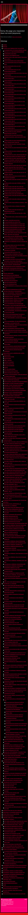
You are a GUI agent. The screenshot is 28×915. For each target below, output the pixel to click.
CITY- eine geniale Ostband (9, 369)
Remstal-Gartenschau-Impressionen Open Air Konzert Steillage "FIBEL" (16, 712)
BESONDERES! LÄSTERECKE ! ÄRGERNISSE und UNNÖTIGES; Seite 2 (13, 878)
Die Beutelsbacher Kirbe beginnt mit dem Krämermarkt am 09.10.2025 (15, 609)
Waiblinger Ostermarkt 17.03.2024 (11, 534)
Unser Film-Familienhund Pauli (10, 282)
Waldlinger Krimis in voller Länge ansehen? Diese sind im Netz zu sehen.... (15, 58)
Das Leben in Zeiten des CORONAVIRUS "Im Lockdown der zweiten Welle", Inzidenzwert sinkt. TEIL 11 (15, 480)
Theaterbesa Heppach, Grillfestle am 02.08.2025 (13, 300)
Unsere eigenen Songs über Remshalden (12, 755)
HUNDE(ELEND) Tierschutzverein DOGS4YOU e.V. (13, 268)
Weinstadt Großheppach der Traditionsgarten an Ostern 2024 (15, 662)
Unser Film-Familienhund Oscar (10, 284)
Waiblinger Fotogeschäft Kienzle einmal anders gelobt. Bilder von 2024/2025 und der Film (15, 531)
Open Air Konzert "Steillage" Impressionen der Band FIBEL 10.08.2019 (14, 696)
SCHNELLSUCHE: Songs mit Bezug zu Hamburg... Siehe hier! (15, 203)
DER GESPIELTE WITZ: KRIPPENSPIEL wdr (12, 503)
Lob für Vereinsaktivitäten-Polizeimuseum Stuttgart (14, 328)
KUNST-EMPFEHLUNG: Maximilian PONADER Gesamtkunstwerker (13, 432)
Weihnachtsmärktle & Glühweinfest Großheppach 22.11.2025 (14, 595)
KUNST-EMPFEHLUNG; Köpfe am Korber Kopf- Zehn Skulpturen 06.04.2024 (15, 423)
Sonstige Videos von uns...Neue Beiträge (11, 814)
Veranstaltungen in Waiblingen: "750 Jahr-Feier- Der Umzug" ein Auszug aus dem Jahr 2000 (14, 575)
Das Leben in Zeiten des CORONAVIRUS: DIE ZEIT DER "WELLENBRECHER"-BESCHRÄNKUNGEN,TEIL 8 (15, 469)
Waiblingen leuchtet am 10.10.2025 (11, 518)
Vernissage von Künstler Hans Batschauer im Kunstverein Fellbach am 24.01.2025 (15, 804)
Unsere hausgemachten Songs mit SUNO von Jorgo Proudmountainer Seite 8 (14, 98)
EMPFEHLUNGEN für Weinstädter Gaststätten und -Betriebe (15, 378)
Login (25, 899)
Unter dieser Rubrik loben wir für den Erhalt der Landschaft (14, 330)
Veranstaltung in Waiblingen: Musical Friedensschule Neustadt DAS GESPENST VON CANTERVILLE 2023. (15, 542)
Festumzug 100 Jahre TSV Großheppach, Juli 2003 (14, 746)
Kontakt (4, 884)
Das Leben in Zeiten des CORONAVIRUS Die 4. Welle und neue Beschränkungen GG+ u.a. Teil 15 (15, 494)
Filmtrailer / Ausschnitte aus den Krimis (12, 220)
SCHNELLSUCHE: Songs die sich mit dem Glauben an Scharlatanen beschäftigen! (15, 176)
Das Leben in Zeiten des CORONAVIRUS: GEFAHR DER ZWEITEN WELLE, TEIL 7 (15, 465)
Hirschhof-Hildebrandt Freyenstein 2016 (12, 838)
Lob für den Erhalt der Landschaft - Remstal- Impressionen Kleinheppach (15, 332)
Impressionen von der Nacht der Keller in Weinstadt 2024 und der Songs (15, 650)
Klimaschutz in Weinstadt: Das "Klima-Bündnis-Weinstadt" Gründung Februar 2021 (15, 682)
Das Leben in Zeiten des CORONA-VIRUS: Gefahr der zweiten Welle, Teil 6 (15, 462)
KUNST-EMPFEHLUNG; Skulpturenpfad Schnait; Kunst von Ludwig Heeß (15, 419)
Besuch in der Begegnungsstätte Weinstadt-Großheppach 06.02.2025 (15, 630)
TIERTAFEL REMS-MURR (8, 273)
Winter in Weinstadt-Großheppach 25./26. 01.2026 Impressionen (14, 588)
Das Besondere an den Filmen (10, 53)
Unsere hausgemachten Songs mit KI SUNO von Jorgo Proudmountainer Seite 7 (15, 95)
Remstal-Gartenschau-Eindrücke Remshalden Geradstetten (15, 721)
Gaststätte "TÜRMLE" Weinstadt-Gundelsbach (13, 394)
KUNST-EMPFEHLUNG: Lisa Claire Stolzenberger (14, 429)
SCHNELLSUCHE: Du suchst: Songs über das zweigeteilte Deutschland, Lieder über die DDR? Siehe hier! (15, 137)
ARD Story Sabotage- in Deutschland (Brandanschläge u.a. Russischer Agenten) (15, 855)
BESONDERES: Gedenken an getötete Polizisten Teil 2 (14, 872)
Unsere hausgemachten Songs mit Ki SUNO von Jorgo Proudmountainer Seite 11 (15, 109)
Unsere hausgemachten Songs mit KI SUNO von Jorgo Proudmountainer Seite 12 (15, 113)
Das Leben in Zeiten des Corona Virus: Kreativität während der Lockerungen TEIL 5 (15, 458)
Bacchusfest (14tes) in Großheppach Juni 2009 (13, 744)
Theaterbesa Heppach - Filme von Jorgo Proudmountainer (15, 298)
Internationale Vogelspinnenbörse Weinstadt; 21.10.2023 (15, 674)
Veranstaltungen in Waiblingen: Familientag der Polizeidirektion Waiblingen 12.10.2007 (13, 566)
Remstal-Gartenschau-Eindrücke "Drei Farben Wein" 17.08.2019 (16, 726)
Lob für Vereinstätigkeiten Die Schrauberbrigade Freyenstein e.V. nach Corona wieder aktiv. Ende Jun (14, 304)
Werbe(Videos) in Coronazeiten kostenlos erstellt (12, 812)
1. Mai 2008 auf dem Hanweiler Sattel (11, 792)
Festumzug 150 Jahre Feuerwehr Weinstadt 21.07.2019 (15, 690)
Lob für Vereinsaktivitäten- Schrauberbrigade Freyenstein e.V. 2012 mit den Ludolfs (15, 311)
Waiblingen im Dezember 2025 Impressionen (13, 514)
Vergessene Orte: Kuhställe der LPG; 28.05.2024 (14, 835)
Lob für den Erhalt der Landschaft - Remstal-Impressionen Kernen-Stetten (15, 343)
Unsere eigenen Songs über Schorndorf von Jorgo (14, 762)
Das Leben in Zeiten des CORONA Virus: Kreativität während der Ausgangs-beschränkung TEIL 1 (14, 444)
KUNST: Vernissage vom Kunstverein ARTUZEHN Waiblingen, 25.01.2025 (14, 409)
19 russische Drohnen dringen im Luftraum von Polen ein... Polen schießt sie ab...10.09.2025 (15, 852)
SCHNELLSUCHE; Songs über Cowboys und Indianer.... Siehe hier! (15, 199)
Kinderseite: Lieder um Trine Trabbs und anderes (12, 817)
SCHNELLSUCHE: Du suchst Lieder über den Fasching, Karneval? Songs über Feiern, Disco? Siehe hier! (15, 166)
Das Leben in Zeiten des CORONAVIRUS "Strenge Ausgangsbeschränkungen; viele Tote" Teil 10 (14, 476)
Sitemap (10, 899)
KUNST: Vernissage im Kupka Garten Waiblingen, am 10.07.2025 (14, 402)
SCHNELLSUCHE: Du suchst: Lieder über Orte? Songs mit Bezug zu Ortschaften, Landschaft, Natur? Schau (15, 159)
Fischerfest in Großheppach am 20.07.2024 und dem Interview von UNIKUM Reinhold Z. (14, 655)
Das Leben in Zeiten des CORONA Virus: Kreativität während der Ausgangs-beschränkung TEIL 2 (14, 448)
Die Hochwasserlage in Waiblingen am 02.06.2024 (14, 528)
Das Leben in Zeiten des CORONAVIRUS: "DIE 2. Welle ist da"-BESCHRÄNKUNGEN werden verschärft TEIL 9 (15, 472)
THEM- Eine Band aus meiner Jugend (11, 372)
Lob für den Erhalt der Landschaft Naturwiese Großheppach (13, 350)
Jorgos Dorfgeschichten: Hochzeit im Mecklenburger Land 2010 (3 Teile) (15, 841)
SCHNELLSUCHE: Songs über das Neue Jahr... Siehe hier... (15, 214)
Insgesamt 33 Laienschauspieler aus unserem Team (14, 223)
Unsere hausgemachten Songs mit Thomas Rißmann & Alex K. (15, 63)
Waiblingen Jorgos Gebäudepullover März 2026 (13, 509)
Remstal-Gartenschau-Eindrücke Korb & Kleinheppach (16, 723)
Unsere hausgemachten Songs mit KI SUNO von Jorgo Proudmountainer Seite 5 (15, 88)
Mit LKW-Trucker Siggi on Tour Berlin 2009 (12, 844)
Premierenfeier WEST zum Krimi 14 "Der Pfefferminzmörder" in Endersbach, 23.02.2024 (13, 253)
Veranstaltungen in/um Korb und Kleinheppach (12, 782)
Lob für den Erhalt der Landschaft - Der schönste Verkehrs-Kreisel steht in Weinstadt (13, 340)
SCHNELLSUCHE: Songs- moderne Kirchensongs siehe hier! (15, 217)
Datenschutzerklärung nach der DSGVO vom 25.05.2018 (14, 893)
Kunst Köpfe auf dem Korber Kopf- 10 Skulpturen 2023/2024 (14, 790)
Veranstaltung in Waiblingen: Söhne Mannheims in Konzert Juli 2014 (15, 554)
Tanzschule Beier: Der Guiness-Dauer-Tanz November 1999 (15, 776)
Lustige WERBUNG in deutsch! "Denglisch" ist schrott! (13, 847)
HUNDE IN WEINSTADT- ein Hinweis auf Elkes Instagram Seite (15, 286)
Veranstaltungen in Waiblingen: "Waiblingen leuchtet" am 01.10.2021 (15, 550)
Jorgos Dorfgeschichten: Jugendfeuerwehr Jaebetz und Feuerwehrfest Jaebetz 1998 (15, 830)
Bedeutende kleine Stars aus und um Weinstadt (12, 810)
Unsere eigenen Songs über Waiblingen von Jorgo (14, 507)
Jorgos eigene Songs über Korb (10, 783)
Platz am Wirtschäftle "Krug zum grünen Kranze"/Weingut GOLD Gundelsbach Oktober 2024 (15, 641)
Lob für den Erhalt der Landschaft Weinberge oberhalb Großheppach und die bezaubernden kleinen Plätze (15, 347)
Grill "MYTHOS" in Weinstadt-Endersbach (12, 386)
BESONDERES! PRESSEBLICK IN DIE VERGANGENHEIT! (15, 865)
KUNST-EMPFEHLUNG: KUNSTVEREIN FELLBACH (14, 425)
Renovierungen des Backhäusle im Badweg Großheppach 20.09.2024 (15, 646)
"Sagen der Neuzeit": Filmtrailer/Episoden (12, 264)
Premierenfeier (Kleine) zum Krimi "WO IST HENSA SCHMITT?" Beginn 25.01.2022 (14, 246)
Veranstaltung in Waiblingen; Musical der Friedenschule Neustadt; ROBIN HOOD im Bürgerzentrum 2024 (15, 526)
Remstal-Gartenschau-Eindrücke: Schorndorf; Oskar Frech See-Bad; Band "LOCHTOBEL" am (16, 737)
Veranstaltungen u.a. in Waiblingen (10, 505)
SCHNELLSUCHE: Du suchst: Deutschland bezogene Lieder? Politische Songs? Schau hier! (14, 141)
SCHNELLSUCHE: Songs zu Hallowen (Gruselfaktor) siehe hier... (14, 207)
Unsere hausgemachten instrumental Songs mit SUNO (15, 129)
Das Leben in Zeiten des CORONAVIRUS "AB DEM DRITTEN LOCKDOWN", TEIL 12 (14, 483)
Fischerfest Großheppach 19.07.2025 (11, 622)
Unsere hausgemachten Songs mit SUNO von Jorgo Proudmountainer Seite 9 (14, 102)
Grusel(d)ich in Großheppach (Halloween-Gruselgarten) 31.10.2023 (15, 671)
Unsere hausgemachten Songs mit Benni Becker (13, 60)
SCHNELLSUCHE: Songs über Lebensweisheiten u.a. (15, 188)
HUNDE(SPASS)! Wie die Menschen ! (10, 280)
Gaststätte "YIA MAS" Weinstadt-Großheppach (13, 385)
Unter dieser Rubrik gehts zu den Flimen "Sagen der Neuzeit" (15, 262)
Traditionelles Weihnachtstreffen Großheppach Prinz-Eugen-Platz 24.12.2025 (14, 591)
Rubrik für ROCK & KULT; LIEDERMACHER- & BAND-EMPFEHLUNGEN (14, 354)
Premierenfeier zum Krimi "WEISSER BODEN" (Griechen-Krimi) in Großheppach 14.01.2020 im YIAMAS (15, 237)
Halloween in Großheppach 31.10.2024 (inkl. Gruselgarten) (13, 637)
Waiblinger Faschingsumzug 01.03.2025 (12, 521)
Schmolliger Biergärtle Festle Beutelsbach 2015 (13, 739)
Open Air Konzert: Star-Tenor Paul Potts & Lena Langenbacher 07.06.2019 (13, 692)
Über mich (5, 46)
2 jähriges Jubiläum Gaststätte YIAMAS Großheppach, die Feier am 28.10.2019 (15, 685)
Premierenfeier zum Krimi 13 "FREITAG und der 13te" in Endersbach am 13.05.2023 (15, 249)
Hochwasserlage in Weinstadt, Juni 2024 (12, 658)
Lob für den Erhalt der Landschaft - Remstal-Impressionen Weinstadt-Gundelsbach (15, 336)
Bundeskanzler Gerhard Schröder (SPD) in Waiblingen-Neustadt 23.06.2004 (15, 570)
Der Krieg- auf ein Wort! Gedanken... (10, 849)
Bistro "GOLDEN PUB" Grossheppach (11, 379)
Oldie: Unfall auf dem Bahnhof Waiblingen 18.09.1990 (14, 581)
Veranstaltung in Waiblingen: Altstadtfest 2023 (13, 544)
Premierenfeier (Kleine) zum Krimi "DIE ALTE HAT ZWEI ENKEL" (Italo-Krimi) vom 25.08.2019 (15, 233)
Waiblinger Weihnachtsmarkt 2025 (11, 516)
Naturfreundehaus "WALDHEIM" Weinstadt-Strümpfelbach (15, 381)
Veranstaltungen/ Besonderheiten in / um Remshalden (13, 753)
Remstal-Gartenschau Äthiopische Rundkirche (15, 702)
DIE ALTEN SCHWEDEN (9, 365)
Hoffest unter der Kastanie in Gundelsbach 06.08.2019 (15, 688)
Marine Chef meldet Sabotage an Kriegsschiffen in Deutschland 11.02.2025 (14, 859)
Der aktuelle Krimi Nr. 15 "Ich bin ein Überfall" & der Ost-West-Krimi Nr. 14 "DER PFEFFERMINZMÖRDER (15, 51)
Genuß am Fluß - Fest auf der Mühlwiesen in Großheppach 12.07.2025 (13, 620)
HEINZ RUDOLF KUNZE (9, 356)
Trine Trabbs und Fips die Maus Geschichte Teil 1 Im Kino (15, 821)
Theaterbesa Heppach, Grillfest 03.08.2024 (12, 301)
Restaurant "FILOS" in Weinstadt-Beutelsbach (13, 392)
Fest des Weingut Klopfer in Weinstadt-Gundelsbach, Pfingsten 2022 (14, 678)
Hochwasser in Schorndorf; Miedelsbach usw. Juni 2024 (15, 773)
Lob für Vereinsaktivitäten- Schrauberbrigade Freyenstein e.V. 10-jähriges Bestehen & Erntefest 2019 (15, 308)
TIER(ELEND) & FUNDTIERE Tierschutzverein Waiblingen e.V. (14, 270)
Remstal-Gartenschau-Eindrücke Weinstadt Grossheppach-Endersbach (14, 717)
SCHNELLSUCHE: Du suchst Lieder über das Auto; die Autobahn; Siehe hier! (15, 173)
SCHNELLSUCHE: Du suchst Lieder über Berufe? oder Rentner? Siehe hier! (15, 169)
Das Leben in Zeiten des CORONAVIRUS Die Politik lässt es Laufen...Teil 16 (15, 497)
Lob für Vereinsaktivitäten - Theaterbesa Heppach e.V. (15, 292)
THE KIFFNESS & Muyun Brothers (11, 370)
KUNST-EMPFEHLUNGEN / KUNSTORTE (11, 395)
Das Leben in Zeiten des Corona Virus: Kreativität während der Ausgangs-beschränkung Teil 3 (15, 451)
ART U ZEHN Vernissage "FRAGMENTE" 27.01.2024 (14, 535)
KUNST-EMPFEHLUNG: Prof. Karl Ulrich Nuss (13, 427)
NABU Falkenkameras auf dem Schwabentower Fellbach (14, 266)
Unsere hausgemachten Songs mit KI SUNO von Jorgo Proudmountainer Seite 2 (15, 77)
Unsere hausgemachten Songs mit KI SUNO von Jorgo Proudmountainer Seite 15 (15, 123)
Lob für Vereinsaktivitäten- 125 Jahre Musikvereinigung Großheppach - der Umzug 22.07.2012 (15, 322)
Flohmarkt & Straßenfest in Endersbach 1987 (13, 748)
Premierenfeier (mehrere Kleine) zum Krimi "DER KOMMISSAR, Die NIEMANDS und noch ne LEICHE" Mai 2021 (15, 241)
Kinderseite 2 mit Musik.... (9, 819)
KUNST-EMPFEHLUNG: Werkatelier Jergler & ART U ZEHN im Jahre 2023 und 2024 (14, 435)
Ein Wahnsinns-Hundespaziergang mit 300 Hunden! (14, 289)
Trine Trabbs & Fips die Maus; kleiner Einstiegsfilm (14, 822)
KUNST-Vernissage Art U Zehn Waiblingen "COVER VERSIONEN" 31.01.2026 (14, 398)
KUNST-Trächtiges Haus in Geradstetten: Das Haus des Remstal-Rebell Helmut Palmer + (15, 758)
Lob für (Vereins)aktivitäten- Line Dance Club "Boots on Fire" (15, 318)
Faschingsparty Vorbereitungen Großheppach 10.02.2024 (15, 665)
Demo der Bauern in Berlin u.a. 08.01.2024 (12, 837)
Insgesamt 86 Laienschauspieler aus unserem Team (14, 229)
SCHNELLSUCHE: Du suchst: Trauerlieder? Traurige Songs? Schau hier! (14, 145)
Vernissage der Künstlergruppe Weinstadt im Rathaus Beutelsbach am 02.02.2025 (14, 634)
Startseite (5, 44)
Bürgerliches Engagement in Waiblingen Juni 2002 (14, 573)
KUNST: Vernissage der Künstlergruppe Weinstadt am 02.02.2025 (15, 405)
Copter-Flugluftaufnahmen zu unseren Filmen (13, 230)
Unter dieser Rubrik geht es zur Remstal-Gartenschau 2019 (14, 699)
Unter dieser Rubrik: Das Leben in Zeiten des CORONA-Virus (15, 441)
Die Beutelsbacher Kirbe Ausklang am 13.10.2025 (14, 606)
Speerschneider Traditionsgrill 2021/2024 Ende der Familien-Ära (14, 538)
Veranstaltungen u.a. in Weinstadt (9, 583)
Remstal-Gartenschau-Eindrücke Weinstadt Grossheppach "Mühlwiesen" (14, 705)
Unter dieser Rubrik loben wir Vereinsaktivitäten (12, 291)
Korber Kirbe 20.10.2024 (9, 785)
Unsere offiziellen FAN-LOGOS (9, 881)
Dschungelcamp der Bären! (8, 815)
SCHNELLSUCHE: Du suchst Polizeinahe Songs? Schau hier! (15, 148)
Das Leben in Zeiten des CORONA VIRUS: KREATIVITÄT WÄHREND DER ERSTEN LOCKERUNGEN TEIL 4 (15, 455)
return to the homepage (17, 36)
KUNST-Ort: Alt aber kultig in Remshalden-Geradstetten (15, 438)
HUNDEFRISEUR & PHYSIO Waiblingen (11, 275)
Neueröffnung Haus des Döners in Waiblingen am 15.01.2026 (14, 511)
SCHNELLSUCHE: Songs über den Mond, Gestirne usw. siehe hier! (15, 196)
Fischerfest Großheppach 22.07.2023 (11, 675)
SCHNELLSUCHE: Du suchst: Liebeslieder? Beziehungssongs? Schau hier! (13, 132)
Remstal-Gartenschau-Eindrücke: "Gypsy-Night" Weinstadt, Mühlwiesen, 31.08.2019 (15, 733)
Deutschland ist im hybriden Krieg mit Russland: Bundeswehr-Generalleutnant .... (13, 862)
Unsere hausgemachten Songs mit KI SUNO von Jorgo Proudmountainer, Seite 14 (15, 120)
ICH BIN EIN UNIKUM (7, 440)
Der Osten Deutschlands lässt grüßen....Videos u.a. (13, 824)
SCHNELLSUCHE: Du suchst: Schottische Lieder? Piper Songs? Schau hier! (15, 152)
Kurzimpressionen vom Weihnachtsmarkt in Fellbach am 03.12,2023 (15, 807)
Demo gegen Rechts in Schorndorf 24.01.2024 (13, 780)
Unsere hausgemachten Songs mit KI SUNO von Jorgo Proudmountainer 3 (15, 81)
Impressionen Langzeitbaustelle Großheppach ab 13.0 (15, 652)
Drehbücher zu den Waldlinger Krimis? (11, 55)
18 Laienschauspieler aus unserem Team (12, 222)
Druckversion (4, 899)
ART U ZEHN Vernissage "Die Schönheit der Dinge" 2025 (15, 523)
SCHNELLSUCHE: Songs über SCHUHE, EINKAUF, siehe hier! (15, 180)
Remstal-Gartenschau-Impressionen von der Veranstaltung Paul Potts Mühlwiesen (14, 708)
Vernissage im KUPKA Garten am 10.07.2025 (13, 519)
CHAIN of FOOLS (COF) (9, 363)
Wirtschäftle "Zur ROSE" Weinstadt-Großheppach (14, 383)
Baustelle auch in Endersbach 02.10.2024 (12, 643)
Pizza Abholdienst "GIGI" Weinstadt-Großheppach (14, 388)
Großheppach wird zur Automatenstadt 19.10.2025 (14, 604)
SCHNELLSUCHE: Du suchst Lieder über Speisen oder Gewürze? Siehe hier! (15, 162)
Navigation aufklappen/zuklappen (14, 2)
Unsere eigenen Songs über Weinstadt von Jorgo (14, 585)
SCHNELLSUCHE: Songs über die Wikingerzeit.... (14, 193)
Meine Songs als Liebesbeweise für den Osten (13, 826)
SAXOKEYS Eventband (9, 362)
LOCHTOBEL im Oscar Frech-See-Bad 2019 (13, 778)
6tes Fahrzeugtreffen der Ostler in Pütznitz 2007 (13, 845)
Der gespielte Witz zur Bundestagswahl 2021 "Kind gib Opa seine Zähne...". (14, 501)
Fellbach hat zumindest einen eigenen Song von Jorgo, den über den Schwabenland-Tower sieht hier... (15, 797)
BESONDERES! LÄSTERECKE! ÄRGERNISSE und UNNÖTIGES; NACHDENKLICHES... (13, 875)
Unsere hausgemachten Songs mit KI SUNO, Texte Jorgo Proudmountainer (15, 74)
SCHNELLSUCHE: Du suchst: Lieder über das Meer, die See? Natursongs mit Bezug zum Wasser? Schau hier (15, 155)
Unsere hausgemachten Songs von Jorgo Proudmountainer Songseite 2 (12, 70)
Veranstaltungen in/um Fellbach (9, 794)
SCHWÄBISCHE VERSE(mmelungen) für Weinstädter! (15, 390)
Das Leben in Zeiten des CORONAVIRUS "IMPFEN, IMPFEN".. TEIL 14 (14, 490)
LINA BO (6, 367)
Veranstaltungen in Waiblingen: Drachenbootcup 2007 (14, 564)
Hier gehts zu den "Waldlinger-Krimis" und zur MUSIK (13, 48)
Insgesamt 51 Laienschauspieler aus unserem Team (14, 225)
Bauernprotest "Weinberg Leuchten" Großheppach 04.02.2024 (14, 667)
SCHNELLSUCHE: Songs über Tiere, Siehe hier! (13, 186)
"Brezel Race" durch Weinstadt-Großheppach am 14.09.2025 (14, 612)
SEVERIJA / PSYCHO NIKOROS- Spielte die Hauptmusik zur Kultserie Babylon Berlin (15, 375)
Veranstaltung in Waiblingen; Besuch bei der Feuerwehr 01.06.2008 (15, 558)
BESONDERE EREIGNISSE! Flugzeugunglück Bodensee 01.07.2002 (14, 868)
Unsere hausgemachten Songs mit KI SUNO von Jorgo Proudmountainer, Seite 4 (15, 84)
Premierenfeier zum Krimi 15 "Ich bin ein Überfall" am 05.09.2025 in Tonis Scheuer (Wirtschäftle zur (14, 260)
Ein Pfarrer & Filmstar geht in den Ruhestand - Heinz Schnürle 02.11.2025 (14, 602)
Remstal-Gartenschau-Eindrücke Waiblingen (14, 714)
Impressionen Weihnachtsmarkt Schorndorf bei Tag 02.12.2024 (14, 765)
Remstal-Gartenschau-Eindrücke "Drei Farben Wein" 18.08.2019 (16, 729)
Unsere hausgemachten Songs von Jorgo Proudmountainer (12, 67)
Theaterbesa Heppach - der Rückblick (11, 296)
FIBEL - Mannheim (8, 360)
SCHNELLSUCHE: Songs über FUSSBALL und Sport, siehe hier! (15, 184)
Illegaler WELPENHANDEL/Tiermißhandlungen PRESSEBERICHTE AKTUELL (12, 277)
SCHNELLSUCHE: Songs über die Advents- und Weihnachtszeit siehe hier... (13, 210)
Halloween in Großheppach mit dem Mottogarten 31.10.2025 (13, 598)
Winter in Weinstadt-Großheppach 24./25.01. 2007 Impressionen (14, 742)
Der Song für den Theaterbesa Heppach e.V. (13, 294)
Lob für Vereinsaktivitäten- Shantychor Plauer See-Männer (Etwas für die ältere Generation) (15, 325)
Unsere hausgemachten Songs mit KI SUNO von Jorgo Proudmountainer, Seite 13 (15, 116)
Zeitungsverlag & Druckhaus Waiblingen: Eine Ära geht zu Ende (15, 579)
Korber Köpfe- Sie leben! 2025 (10, 787)
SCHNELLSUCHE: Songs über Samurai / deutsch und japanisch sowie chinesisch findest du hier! (15, 191)
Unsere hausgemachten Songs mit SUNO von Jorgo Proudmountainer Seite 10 (14, 106)
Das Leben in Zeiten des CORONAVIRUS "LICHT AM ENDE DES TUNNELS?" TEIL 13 (14, 487)
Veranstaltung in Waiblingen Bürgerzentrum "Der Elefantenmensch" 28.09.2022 (13, 547)
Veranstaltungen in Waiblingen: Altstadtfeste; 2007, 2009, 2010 (15, 561)
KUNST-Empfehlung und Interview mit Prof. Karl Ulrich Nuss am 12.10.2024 (15, 416)
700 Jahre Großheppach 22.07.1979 (11, 750)
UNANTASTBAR (7, 358)
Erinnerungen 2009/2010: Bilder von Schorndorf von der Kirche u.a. (15, 770)
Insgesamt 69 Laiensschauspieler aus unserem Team (14, 227)
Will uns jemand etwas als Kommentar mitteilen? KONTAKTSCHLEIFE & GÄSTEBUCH (12, 887)
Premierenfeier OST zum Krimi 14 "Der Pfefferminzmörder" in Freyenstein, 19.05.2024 (15, 256)
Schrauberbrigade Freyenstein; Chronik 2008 (13, 315)
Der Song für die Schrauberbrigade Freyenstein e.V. (14, 314)
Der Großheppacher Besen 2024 (10, 659)
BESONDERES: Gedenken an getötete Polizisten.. (13, 870)
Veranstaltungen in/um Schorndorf (9, 760)
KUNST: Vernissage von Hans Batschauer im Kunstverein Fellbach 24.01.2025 (15, 412)
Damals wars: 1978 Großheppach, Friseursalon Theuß (15, 752)
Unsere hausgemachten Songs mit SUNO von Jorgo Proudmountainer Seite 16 (14, 127)
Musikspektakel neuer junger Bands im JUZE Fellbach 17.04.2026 (15, 800)
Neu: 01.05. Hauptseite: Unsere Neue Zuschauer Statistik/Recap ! (12, 891)
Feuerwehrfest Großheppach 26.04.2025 (12, 627)
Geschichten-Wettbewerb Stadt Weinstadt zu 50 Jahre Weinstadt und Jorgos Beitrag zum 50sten (15, 616)
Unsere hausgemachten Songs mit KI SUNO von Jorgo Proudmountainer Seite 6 (15, 91)
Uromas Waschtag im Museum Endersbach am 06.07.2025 (13, 625)
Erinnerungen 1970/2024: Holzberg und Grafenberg (14, 767)
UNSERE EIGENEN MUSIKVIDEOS (10, 883)
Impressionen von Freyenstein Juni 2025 (12, 833)
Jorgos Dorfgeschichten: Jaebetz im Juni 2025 (13, 828)
